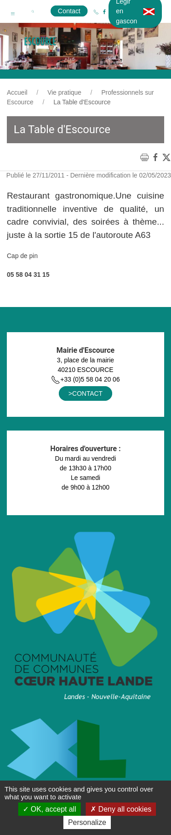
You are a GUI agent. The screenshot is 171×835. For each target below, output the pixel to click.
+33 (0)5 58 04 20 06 (85, 379)
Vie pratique (64, 92)
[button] (12, 11)
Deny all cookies (120, 809)
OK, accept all (49, 809)
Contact (69, 11)
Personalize (87, 822)
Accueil (17, 92)
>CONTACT (85, 393)
